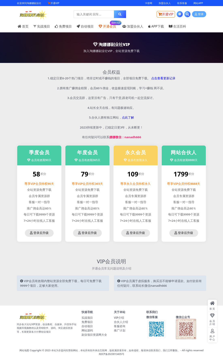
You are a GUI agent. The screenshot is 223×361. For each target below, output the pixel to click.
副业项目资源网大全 (94, 335)
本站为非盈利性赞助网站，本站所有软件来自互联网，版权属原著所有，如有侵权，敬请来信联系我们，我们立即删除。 (115, 350)
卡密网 (148, 3)
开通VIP (53, 3)
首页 (23, 26)
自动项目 (85, 26)
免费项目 (63, 26)
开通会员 (108, 24)
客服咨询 (119, 326)
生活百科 (177, 26)
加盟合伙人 (165, 3)
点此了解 (128, 117)
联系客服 (182, 3)
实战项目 (41, 26)
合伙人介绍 (121, 322)
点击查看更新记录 (163, 78)
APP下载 (156, 26)
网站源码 (87, 330)
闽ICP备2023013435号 (111, 354)
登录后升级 (39, 233)
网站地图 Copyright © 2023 (35, 350)
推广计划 (119, 330)
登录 (199, 14)
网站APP (198, 3)
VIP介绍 (119, 318)
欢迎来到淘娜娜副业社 (29, 3)
